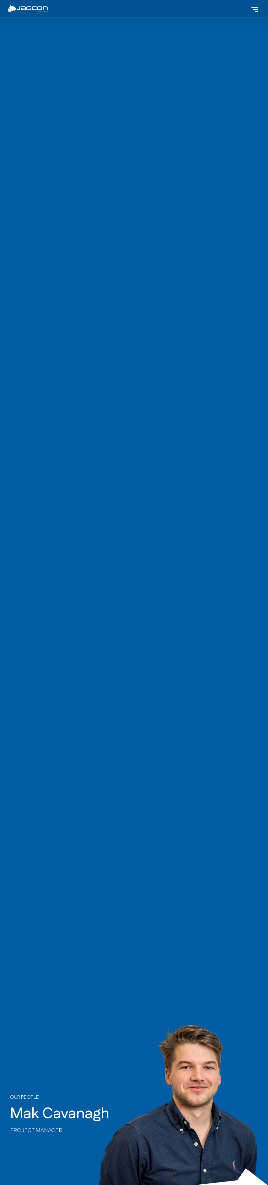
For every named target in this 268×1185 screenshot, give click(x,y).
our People (24, 1097)
